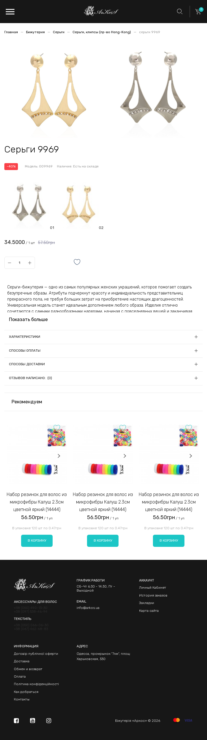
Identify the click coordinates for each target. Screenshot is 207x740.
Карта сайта (149, 611)
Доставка (21, 661)
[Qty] (19, 263)
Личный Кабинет (152, 588)
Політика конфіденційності (36, 684)
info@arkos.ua (88, 608)
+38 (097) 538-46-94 (30, 612)
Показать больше (28, 319)
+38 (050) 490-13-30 (30, 608)
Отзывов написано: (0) (30, 378)
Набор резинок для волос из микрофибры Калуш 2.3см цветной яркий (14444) (37, 502)
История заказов (153, 595)
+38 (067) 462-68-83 (31, 629)
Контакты (21, 699)
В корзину (37, 540)
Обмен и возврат (28, 669)
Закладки (146, 603)
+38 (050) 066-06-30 (31, 625)
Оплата (20, 676)
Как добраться (26, 692)
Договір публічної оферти (36, 654)
